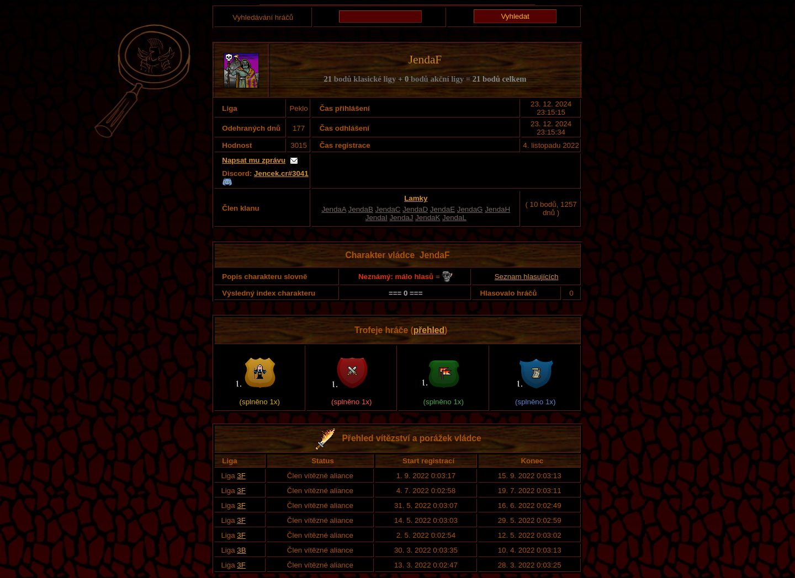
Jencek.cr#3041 (281, 173)
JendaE (442, 209)
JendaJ (401, 217)
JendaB (360, 209)
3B (241, 550)
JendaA (333, 209)
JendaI (376, 217)
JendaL (454, 217)
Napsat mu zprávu (253, 160)
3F (241, 476)
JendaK (427, 217)
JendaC (388, 209)
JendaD (415, 209)
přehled (429, 330)
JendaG (470, 209)
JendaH (497, 209)
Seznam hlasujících (527, 276)
